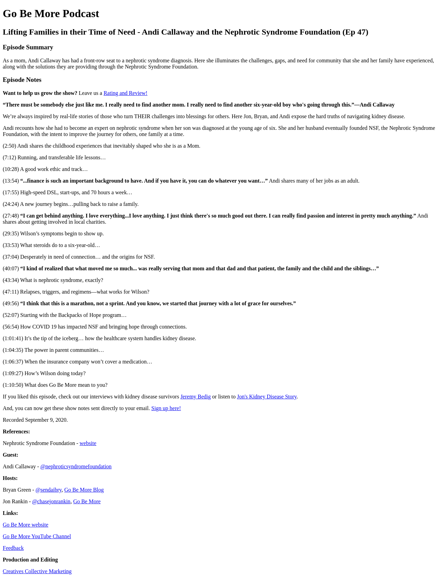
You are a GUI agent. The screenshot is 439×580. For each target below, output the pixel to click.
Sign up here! (166, 408)
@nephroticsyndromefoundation (76, 466)
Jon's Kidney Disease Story (267, 396)
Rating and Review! (125, 93)
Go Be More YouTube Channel (37, 536)
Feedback (13, 548)
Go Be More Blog (84, 490)
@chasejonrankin (51, 501)
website (88, 443)
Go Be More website (25, 525)
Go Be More (86, 501)
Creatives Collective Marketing (37, 571)
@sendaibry (49, 490)
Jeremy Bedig (195, 396)
